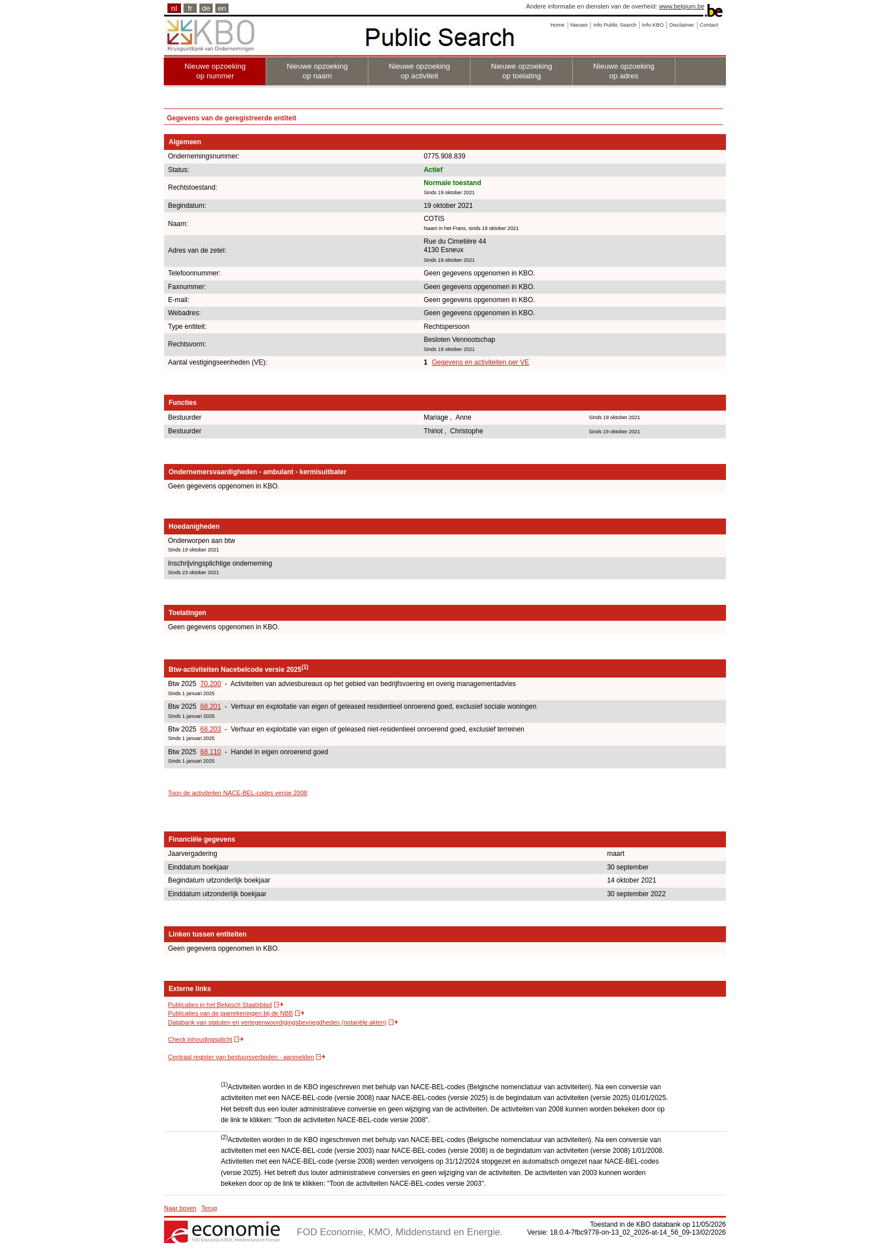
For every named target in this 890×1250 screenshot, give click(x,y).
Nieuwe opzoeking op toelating (521, 71)
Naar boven (180, 1208)
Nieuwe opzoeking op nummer (215, 71)
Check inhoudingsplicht (200, 1039)
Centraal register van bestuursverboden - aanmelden (241, 1056)
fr (190, 8)
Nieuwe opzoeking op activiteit (419, 71)
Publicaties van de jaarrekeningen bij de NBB (230, 1013)
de (206, 8)
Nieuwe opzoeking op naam (317, 71)
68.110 (210, 752)
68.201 (210, 706)
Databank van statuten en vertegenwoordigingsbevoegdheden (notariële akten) (277, 1022)
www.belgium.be (681, 6)
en (222, 8)
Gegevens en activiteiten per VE (480, 362)
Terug (209, 1208)
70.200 (210, 684)
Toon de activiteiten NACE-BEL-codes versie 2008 (237, 792)
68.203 (210, 729)
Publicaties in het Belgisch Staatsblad (220, 1004)
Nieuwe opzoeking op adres (623, 71)
